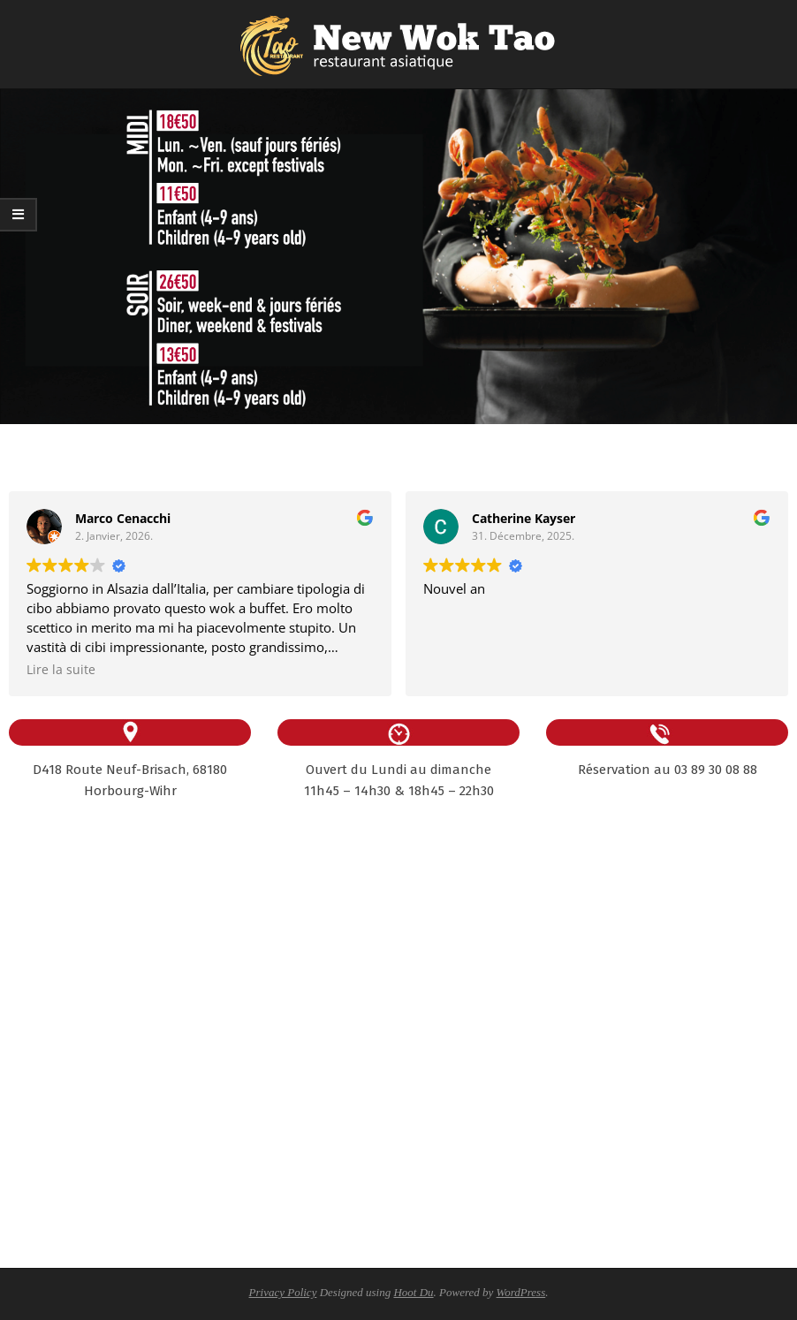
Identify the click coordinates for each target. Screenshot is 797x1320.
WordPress (521, 1292)
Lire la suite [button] (61, 670)
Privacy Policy (283, 1292)
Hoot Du (413, 1292)
